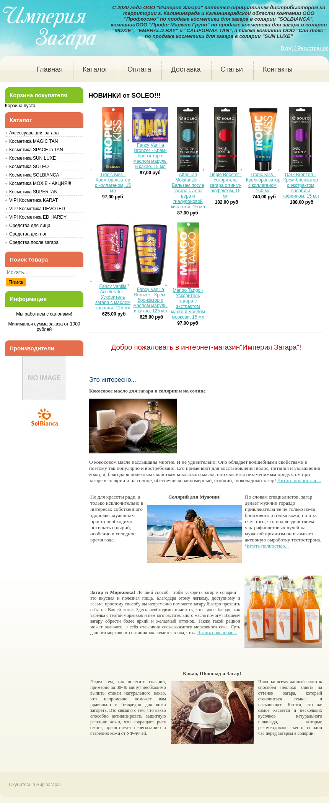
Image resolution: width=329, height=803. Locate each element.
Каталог (95, 69)
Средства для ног (28, 234)
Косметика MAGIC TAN (33, 141)
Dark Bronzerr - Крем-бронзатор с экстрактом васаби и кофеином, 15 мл (300, 185)
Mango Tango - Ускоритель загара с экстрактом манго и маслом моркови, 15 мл (188, 304)
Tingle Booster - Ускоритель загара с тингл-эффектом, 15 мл (225, 185)
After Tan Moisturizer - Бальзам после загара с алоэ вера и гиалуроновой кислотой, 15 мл (188, 190)
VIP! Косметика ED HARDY (38, 217)
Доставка (185, 69)
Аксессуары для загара (34, 133)
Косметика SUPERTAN (33, 192)
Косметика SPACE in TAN (36, 149)
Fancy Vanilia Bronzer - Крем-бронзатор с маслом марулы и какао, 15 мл (151, 155)
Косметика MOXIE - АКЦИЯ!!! (40, 183)
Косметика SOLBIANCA (34, 175)
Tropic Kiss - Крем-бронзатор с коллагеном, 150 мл (263, 182)
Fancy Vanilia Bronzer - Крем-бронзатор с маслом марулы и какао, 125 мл (151, 300)
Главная (49, 69)
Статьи (232, 69)
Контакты (278, 69)
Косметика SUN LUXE (32, 158)
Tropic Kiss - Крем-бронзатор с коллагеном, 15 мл (113, 182)
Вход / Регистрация (305, 48)
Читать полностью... (299, 481)
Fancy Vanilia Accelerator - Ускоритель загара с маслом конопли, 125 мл (112, 297)
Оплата (139, 69)
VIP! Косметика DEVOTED (37, 208)
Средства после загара (34, 242)
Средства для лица (29, 225)
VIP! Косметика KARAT (33, 200)
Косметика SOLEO (29, 166)
